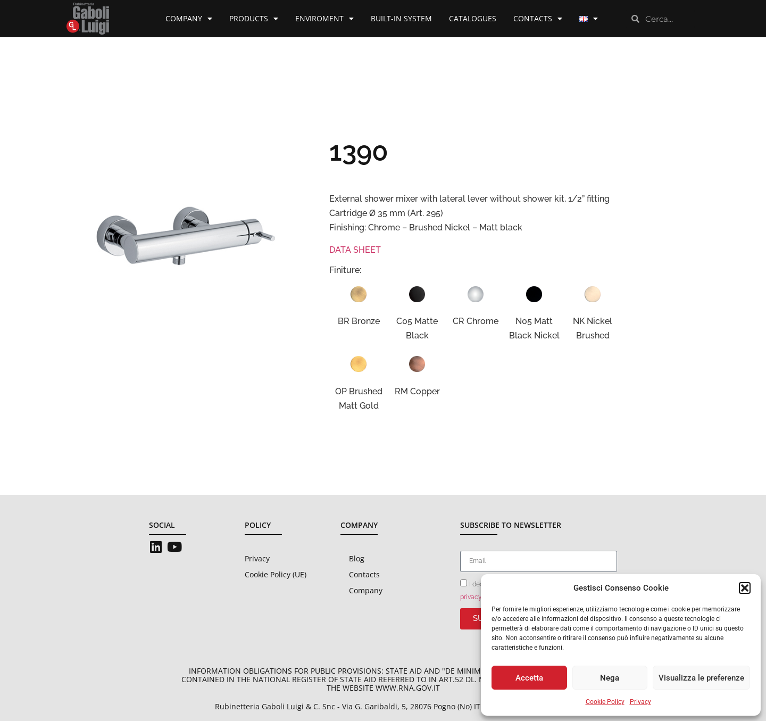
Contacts (537, 19)
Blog (356, 558)
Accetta (529, 678)
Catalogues (472, 18)
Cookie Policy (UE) (275, 574)
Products (253, 19)
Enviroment (324, 19)
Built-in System (401, 18)
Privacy (640, 702)
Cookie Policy (605, 702)
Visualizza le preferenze (701, 678)
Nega (609, 678)
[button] (744, 588)
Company (188, 19)
